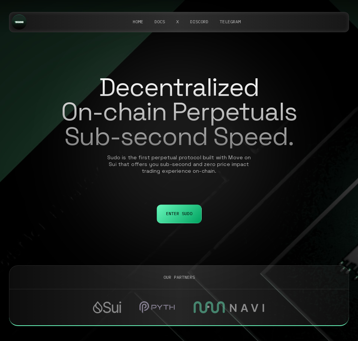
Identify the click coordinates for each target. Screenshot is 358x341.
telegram (230, 21)
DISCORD (199, 21)
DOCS (159, 21)
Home (138, 21)
